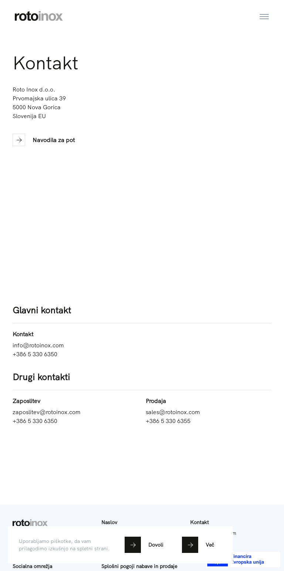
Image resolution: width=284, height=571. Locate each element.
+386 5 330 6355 (168, 420)
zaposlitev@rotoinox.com (47, 412)
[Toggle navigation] (264, 11)
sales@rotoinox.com (173, 412)
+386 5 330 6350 (35, 354)
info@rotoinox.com (38, 345)
